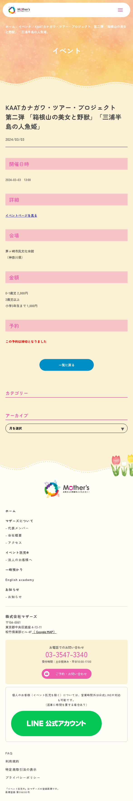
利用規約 (12, 761)
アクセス (15, 542)
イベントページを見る (21, 215)
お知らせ (12, 589)
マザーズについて (19, 521)
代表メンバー (18, 528)
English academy (19, 579)
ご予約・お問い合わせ (71, 674)
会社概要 (15, 535)
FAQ (8, 753)
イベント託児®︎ (17, 552)
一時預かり (14, 569)
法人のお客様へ (20, 559)
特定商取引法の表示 (21, 769)
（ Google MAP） (44, 632)
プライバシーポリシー (22, 777)
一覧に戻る (67, 365)
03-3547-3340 (66, 654)
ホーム (10, 511)
